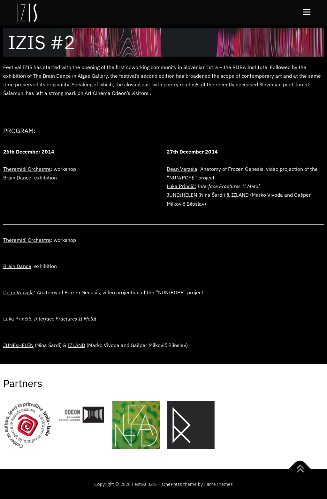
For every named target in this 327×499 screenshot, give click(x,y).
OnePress (172, 484)
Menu (306, 12)
